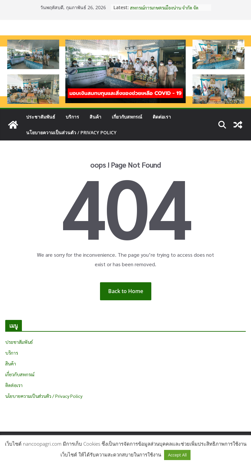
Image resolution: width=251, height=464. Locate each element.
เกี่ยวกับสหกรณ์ (127, 117)
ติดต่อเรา (162, 117)
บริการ (72, 117)
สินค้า (95, 117)
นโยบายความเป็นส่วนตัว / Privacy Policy (71, 132)
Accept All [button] (177, 455)
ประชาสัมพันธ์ (40, 117)
